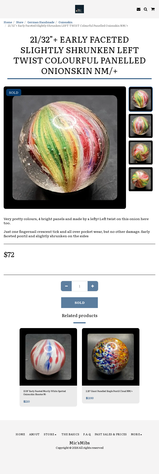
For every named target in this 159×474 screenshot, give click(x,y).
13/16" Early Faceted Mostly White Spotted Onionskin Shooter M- (44, 393)
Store (19, 22)
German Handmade (40, 22)
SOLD (80, 302)
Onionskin (65, 22)
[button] (5, 9)
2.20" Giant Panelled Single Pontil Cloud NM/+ (109, 391)
